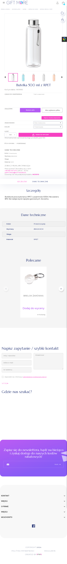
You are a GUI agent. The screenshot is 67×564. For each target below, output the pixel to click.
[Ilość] (10, 135)
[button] (5, 77)
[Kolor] (48, 126)
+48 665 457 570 (11, 171)
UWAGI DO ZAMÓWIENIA (13, 94)
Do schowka (9, 143)
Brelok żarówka (33, 296)
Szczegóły (22, 182)
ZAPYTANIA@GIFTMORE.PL (15, 173)
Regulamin (50, 551)
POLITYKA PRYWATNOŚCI (22, 551)
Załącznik (9, 109)
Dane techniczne (40, 182)
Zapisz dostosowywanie (52, 118)
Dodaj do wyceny (40, 135)
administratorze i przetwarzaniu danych (35, 377)
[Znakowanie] (48, 122)
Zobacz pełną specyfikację (17, 166)
